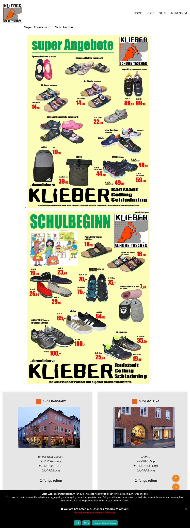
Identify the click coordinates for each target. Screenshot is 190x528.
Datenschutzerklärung (105, 523)
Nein (86, 523)
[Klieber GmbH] (13, 13)
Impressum (178, 13)
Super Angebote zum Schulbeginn (48, 27)
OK (77, 523)
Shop (150, 13)
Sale (162, 13)
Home (138, 13)
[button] (175, 487)
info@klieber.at (51, 470)
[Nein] (185, 509)
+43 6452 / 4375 (53, 466)
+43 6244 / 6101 (148, 466)
